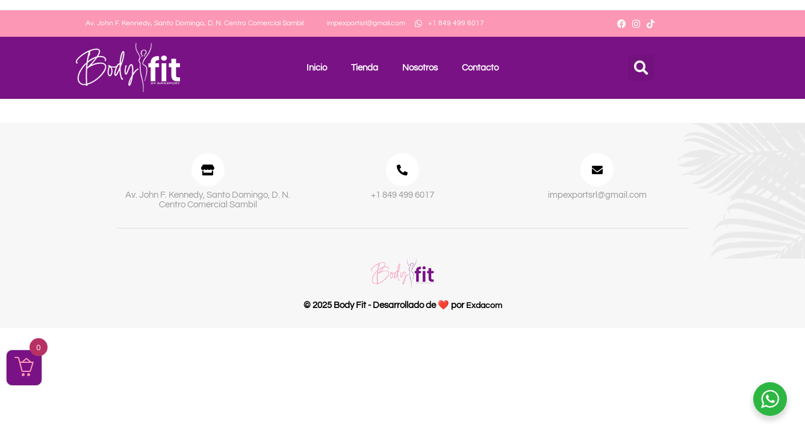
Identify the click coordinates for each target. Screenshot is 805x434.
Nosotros (420, 67)
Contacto (480, 67)
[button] (641, 68)
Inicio (316, 67)
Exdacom (484, 309)
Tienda (364, 67)
